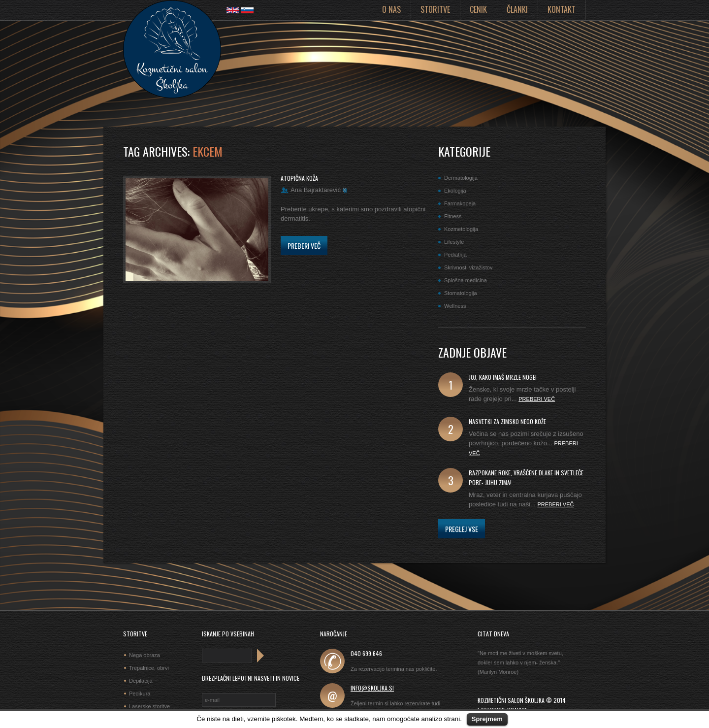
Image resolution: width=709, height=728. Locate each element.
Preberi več (304, 245)
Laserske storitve (149, 706)
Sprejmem (487, 719)
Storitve (435, 9)
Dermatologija (461, 178)
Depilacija (141, 681)
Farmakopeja (460, 203)
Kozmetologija (461, 229)
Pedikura (139, 693)
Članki (517, 9)
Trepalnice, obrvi (149, 668)
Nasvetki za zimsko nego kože (507, 421)
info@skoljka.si (372, 688)
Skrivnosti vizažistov (468, 267)
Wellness (455, 306)
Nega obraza (144, 655)
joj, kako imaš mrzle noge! (503, 377)
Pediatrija (455, 255)
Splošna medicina (465, 280)
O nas (391, 9)
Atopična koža (299, 178)
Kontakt (562, 9)
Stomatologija (460, 293)
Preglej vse (461, 529)
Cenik (478, 9)
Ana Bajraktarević (315, 190)
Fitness (452, 216)
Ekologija (455, 191)
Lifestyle (454, 242)
